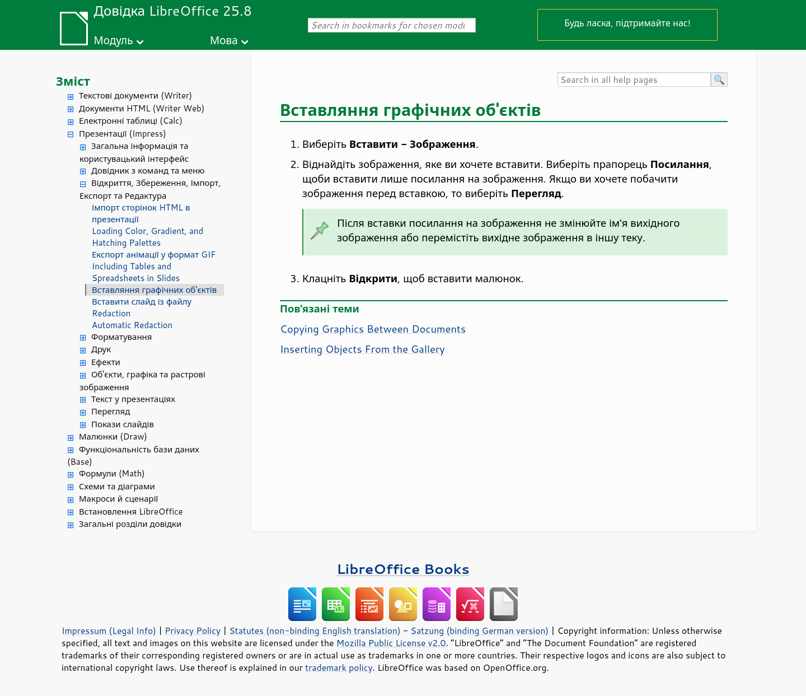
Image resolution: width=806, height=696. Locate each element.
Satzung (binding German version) (480, 630)
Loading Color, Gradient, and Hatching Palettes (147, 237)
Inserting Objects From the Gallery (362, 349)
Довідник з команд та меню (148, 170)
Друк (101, 349)
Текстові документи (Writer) (135, 95)
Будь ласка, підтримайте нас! (627, 22)
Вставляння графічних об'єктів (154, 290)
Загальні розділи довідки (130, 524)
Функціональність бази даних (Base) (133, 455)
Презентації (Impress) (122, 133)
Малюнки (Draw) (113, 436)
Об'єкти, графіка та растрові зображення (142, 380)
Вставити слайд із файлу (141, 301)
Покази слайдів (122, 424)
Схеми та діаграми (117, 486)
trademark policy (338, 667)
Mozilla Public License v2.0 (391, 643)
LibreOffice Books (403, 568)
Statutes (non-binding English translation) (314, 630)
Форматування (121, 337)
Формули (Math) (112, 473)
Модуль (113, 40)
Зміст (73, 81)
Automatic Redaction (132, 325)
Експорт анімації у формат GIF (154, 254)
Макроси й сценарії (118, 499)
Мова (224, 40)
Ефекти (105, 362)
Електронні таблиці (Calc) (130, 121)
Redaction (111, 313)
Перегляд (110, 411)
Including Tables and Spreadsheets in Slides (136, 272)
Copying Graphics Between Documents (373, 328)
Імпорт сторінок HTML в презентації (141, 213)
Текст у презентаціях (133, 399)
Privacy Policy (193, 630)
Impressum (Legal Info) (109, 630)
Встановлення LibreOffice (131, 511)
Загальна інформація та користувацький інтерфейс (134, 152)
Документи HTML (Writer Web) (141, 108)
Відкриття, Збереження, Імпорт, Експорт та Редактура (150, 189)
